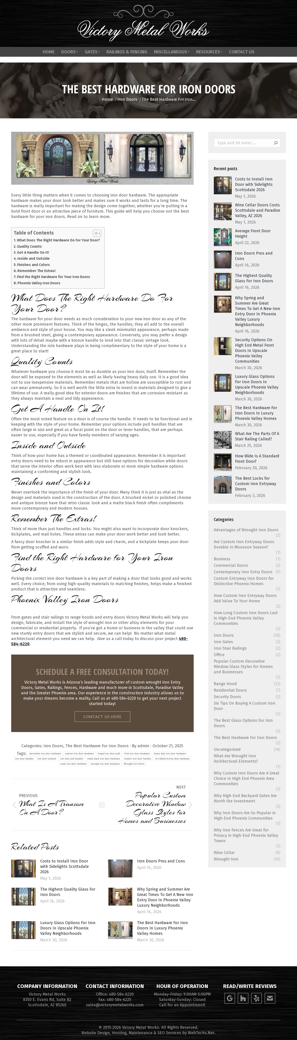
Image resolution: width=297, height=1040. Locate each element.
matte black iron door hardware (103, 759)
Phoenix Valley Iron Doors (38, 283)
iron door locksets (47, 759)
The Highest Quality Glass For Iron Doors (67, 892)
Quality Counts (29, 246)
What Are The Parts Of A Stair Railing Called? (257, 436)
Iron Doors (53, 745)
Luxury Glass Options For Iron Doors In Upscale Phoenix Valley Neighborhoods (67, 928)
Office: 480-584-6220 (115, 994)
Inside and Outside (33, 258)
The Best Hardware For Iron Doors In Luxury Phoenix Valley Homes (162, 928)
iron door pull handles (71, 759)
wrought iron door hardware (105, 764)
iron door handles (24, 759)
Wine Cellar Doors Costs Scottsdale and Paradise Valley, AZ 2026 (257, 210)
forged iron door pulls (109, 753)
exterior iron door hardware (79, 753)
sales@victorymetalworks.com (115, 1004)
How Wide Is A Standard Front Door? (257, 459)
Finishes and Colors (33, 265)
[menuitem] (49, 61)
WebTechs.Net (201, 1032)
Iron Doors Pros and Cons (161, 861)
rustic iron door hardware (73, 764)
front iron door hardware (137, 753)
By (140, 745)
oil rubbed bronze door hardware (172, 759)
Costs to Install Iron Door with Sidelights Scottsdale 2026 (64, 866)
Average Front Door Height (253, 233)
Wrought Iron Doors (134, 764)
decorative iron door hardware (45, 753)
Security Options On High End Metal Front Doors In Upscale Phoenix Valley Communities (254, 350)
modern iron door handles (137, 759)
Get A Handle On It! (33, 252)
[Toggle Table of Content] (94, 233)
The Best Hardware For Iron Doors (97, 745)
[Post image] (23, 868)
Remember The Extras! (36, 271)
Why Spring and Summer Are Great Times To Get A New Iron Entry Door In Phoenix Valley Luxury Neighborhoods (165, 897)
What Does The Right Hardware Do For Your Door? (58, 240)
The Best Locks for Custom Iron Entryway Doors (255, 484)
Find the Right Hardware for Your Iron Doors (53, 277)
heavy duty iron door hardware (170, 753)
